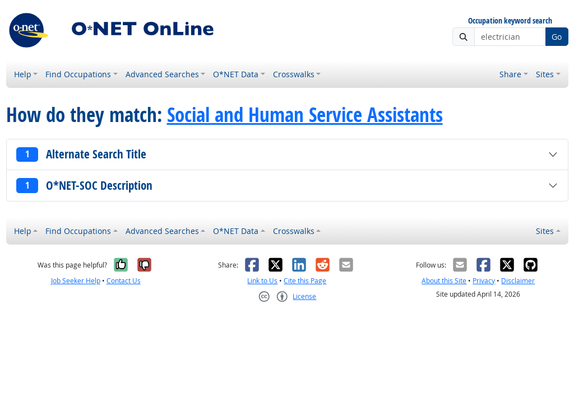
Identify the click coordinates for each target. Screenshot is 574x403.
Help (22, 74)
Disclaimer (518, 280)
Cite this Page (305, 280)
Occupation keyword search (510, 21)
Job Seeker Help (75, 280)
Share (510, 74)
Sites (545, 74)
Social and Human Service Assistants (305, 114)
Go (557, 36)
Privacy (484, 280)
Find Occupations (78, 74)
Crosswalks (293, 74)
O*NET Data (235, 74)
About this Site (444, 280)
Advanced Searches (162, 74)
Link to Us (262, 280)
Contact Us (124, 280)
